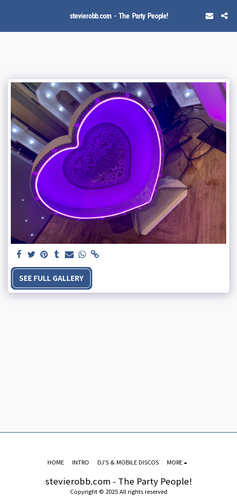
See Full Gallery (51, 278)
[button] (11, 15)
